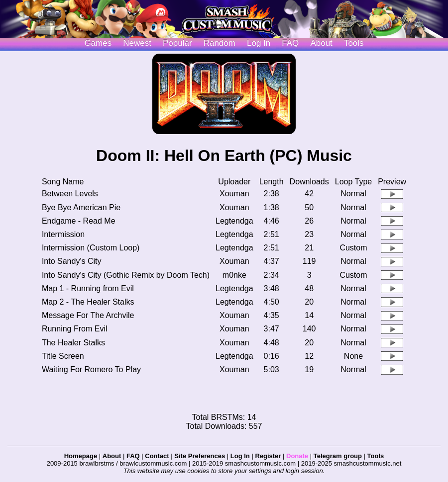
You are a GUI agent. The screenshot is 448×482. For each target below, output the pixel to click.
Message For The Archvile (88, 315)
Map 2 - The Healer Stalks (88, 302)
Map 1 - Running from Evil (88, 288)
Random (219, 43)
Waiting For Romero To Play (91, 369)
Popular (177, 43)
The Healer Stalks (73, 342)
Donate (297, 456)
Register (268, 456)
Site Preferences (199, 456)
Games (98, 43)
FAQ (290, 43)
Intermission (63, 234)
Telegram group (338, 456)
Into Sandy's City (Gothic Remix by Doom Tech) (126, 275)
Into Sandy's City (72, 261)
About (321, 43)
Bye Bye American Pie (81, 207)
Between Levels (70, 193)
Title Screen (63, 356)
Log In (240, 456)
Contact (157, 456)
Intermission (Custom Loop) (91, 247)
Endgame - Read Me (78, 221)
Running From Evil (75, 328)
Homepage (80, 456)
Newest (137, 43)
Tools (354, 43)
